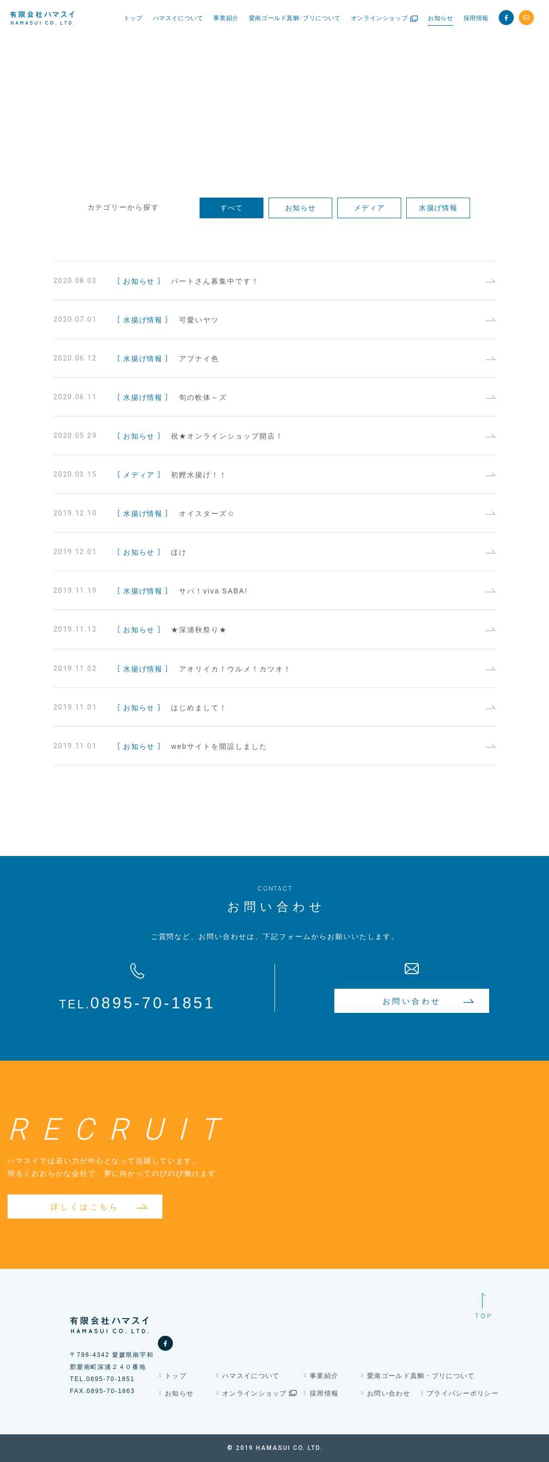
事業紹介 (324, 1376)
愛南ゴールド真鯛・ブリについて (421, 1376)
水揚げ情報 (438, 207)
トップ (176, 1376)
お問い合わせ (388, 1393)
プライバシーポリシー (463, 1393)
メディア (369, 207)
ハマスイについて (251, 1376)
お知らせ (300, 207)
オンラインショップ (259, 1393)
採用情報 (324, 1393)
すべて (231, 207)
